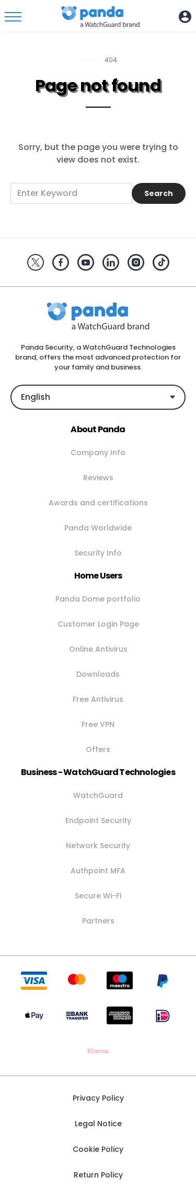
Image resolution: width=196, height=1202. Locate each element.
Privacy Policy (98, 1098)
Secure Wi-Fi (98, 896)
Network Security (98, 845)
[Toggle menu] (13, 16)
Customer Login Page (98, 624)
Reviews (98, 477)
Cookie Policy (98, 1149)
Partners (98, 921)
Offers (98, 749)
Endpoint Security (98, 820)
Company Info (98, 452)
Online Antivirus (98, 649)
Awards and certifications (98, 503)
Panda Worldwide (98, 528)
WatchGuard (98, 795)
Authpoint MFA (98, 870)
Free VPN (98, 724)
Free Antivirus (98, 699)
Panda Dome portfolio (98, 599)
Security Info (98, 553)
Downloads (98, 674)
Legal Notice (98, 1123)
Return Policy (98, 1175)
